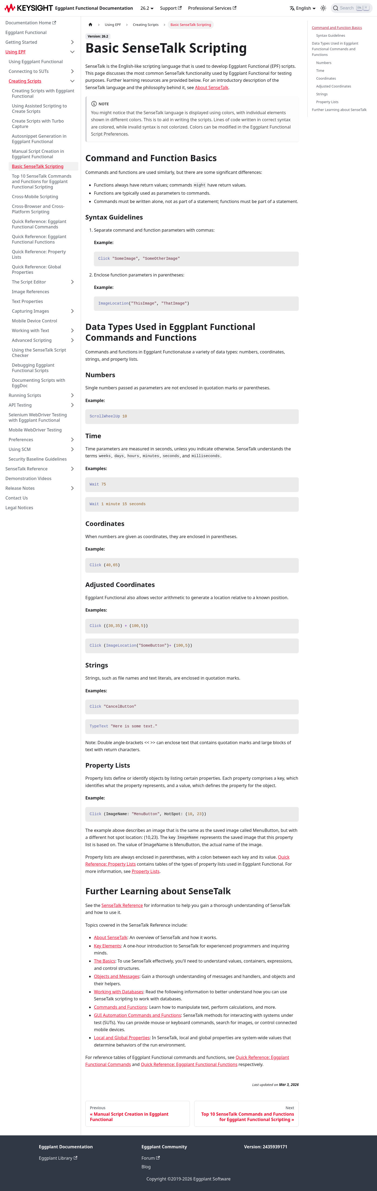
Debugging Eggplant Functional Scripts (33, 367)
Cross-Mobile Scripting (35, 197)
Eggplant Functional (26, 32)
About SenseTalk (211, 87)
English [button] (300, 8)
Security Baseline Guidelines (38, 459)
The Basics (104, 961)
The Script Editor (29, 282)
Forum (151, 1158)
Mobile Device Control (34, 321)
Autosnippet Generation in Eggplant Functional (39, 138)
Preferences (21, 440)
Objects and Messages (116, 976)
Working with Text (30, 330)
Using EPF (15, 52)
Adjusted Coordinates (333, 86)
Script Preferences (109, 134)
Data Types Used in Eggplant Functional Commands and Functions (335, 49)
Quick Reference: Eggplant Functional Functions (39, 239)
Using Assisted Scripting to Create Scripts (39, 108)
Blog (146, 1167)
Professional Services (212, 8)
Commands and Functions (120, 1007)
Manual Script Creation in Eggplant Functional (38, 154)
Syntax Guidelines (330, 35)
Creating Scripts (25, 81)
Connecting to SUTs (29, 71)
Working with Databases (118, 992)
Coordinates (326, 78)
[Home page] (90, 25)
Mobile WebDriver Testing (35, 430)
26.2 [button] (144, 8)
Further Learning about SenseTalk (339, 109)
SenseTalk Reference (26, 469)
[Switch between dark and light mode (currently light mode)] (323, 8)
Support (171, 8)
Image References (30, 292)
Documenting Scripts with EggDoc (38, 383)
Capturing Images (30, 311)
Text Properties (27, 301)
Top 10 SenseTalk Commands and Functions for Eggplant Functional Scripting (42, 181)
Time (320, 70)
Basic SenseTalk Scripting (37, 166)
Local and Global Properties (122, 1038)
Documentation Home (30, 23)
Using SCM (20, 449)
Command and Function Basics (337, 27)
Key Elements (107, 946)
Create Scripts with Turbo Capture (38, 123)
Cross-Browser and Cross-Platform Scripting (38, 209)
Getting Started (21, 42)
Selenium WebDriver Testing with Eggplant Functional (38, 417)
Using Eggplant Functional (36, 62)
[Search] (352, 8)
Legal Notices (19, 508)
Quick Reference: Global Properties (36, 269)
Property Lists (146, 871)
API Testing (20, 405)
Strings (322, 94)
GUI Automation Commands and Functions (137, 1015)
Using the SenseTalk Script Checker (39, 352)
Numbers (323, 62)
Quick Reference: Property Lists (39, 254)
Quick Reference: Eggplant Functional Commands (39, 224)
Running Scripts (25, 395)
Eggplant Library (58, 1158)
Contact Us (16, 498)
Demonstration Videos (28, 478)
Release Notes (20, 488)
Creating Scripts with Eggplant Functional (43, 93)
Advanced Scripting (32, 340)
